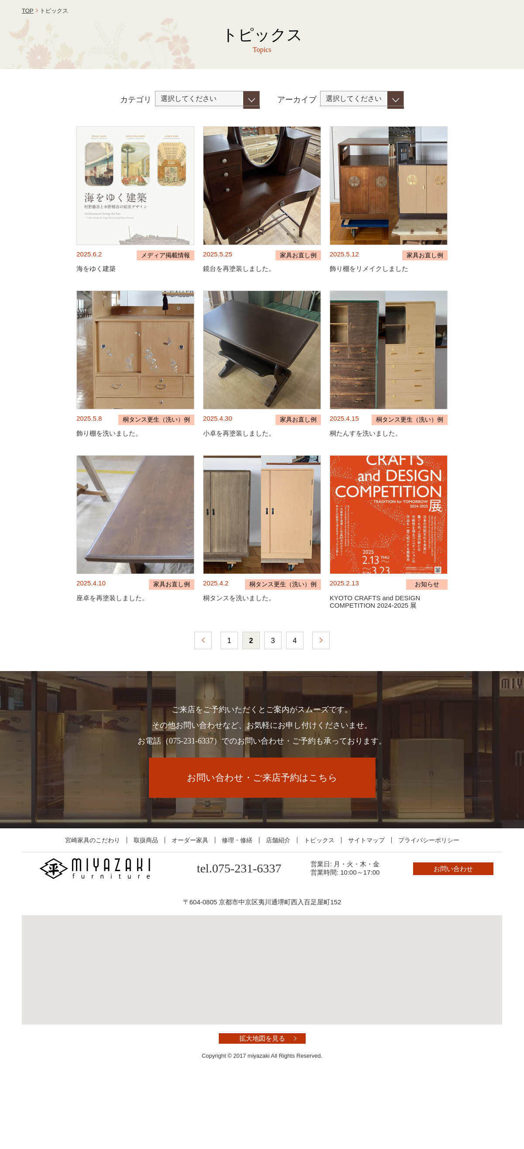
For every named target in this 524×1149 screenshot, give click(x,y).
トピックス (319, 903)
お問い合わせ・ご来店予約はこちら (262, 841)
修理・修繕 (237, 903)
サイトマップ (366, 903)
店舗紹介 (278, 903)
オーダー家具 (190, 903)
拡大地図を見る (262, 1102)
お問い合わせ (463, 27)
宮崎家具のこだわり (92, 903)
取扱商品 (146, 903)
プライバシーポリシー (428, 903)
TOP (28, 74)
